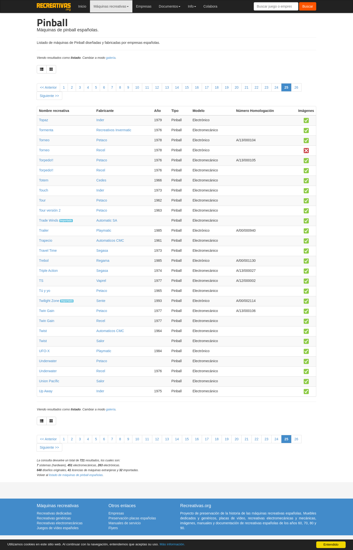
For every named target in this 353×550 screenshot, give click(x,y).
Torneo (44, 140)
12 (157, 87)
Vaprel (101, 281)
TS (41, 281)
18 (217, 87)
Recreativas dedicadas (54, 513)
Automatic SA (106, 220)
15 (187, 87)
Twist (43, 331)
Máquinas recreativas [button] (111, 6)
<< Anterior (48, 87)
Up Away (45, 391)
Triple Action (48, 271)
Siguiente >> (49, 96)
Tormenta (46, 130)
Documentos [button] (170, 6)
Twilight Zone (49, 301)
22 (257, 87)
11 (147, 87)
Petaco (101, 140)
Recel (100, 150)
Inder (100, 120)
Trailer (44, 230)
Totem (43, 180)
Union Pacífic (49, 381)
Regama (102, 261)
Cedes (101, 180)
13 (167, 87)
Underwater (48, 361)
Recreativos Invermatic (113, 130)
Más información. (172, 544)
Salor (100, 341)
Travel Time (48, 250)
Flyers (113, 528)
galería (111, 58)
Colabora (210, 6)
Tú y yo (44, 291)
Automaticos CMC (110, 240)
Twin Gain (46, 311)
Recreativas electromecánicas (60, 523)
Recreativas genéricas (54, 518)
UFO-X (44, 351)
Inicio (82, 6)
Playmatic (103, 230)
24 (276, 87)
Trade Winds (48, 220)
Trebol (44, 261)
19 (227, 87)
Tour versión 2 (50, 210)
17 (207, 87)
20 (237, 87)
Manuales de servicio (125, 523)
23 (266, 87)
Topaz (43, 120)
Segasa (102, 250)
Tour (42, 200)
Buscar (307, 6)
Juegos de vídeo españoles (57, 528)
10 (137, 87)
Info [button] (192, 6)
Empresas (143, 6)
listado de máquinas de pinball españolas (76, 475)
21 (247, 87)
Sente (100, 301)
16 (197, 87)
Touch (43, 190)
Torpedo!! (46, 160)
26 (296, 87)
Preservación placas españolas (132, 518)
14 (177, 87)
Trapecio (45, 240)
